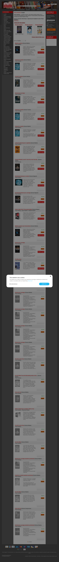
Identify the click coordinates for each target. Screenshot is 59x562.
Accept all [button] (44, 283)
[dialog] (29, 281)
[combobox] (50, 276)
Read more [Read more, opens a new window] (30, 280)
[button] (13, 283)
